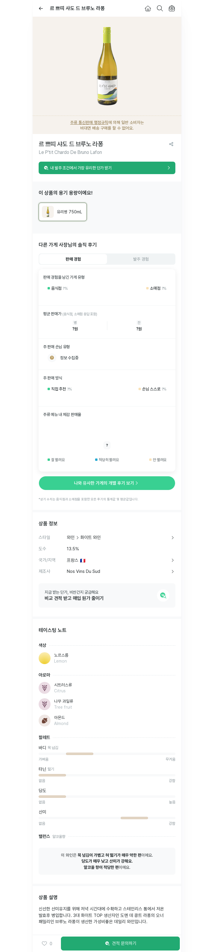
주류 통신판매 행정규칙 (89, 122)
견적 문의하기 (120, 944)
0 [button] (46, 944)
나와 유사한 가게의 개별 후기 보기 (107, 483)
